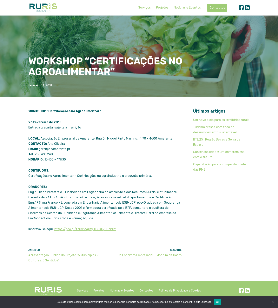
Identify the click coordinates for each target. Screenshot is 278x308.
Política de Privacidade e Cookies (180, 291)
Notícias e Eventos (187, 7)
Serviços (144, 7)
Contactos (217, 8)
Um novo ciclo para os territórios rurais (221, 120)
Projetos (162, 7)
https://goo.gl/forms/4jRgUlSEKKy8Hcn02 (85, 230)
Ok (217, 301)
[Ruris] (43, 7)
